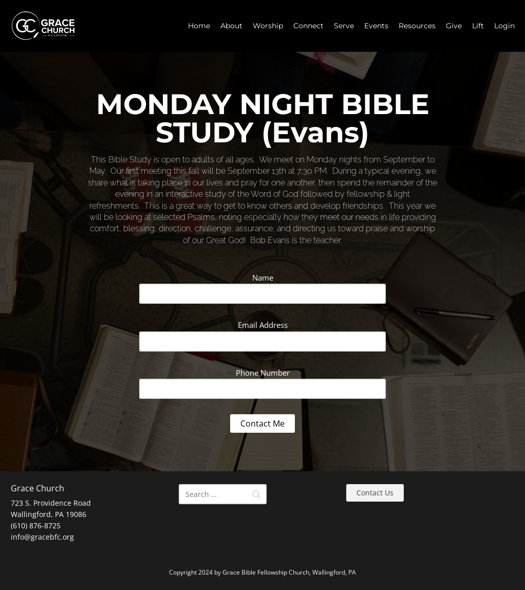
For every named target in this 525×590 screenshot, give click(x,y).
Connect (308, 25)
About (231, 25)
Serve (344, 25)
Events (376, 25)
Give (454, 25)
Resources (417, 25)
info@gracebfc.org (42, 537)
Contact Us (375, 492)
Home (199, 25)
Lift (478, 25)
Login (504, 25)
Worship (268, 25)
